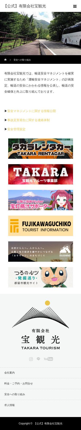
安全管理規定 (16, 129)
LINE (38, 358)
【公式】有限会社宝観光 (48, 423)
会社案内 (9, 372)
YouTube (48, 358)
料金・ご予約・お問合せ (18, 383)
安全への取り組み (14, 394)
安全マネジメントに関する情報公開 (31, 111)
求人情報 (9, 405)
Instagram (30, 358)
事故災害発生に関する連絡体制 (28, 120)
